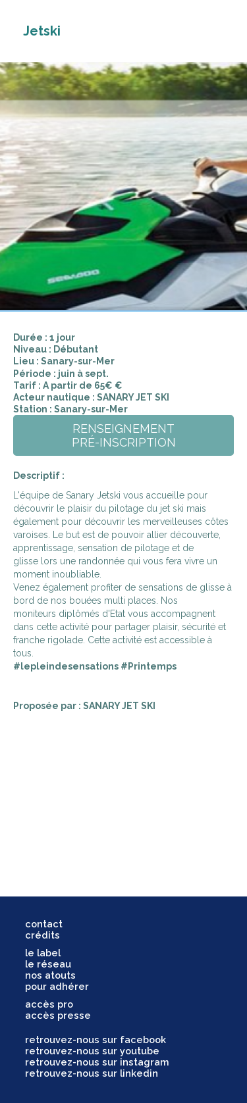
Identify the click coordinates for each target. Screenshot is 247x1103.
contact (44, 923)
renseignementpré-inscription (124, 435)
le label (43, 952)
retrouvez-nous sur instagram (97, 1061)
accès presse (58, 1015)
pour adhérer (57, 986)
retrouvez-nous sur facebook (95, 1039)
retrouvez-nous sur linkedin (91, 1073)
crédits (42, 935)
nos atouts (50, 975)
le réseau (48, 963)
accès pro (49, 1004)
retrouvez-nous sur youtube (92, 1050)
